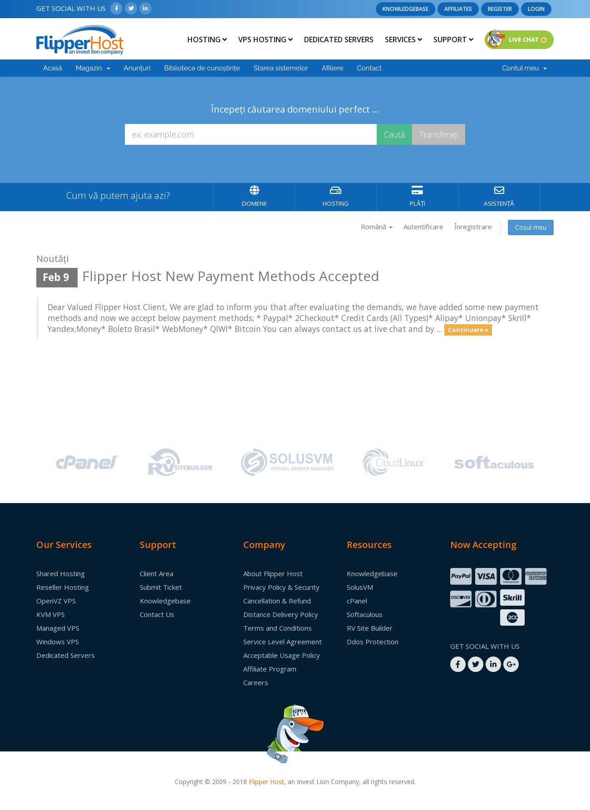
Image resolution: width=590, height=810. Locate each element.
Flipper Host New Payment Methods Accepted (230, 276)
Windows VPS (57, 641)
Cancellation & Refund (277, 600)
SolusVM (360, 587)
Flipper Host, (267, 781)
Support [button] (453, 39)
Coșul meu (530, 227)
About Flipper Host (273, 573)
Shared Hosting (60, 573)
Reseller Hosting (62, 587)
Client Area (156, 573)
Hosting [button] (207, 39)
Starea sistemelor (281, 68)
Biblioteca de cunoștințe (202, 68)
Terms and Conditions (277, 627)
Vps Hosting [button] (265, 39)
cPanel (357, 600)
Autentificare (423, 226)
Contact (369, 68)
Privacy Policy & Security (281, 587)
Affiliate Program (269, 668)
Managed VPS (57, 627)
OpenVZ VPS (56, 600)
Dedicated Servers (339, 39)
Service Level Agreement (282, 641)
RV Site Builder (370, 627)
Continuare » (468, 330)
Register (500, 9)
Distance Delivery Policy (280, 614)
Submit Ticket (161, 587)
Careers (255, 682)
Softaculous (365, 614)
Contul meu (524, 68)
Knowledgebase (405, 9)
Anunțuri (137, 68)
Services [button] (403, 39)
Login (536, 9)
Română (377, 226)
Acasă (52, 68)
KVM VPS (50, 614)
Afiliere (332, 68)
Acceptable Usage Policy (281, 655)
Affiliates (458, 9)
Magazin (93, 68)
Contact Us (157, 614)
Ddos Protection (372, 641)
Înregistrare (473, 226)
